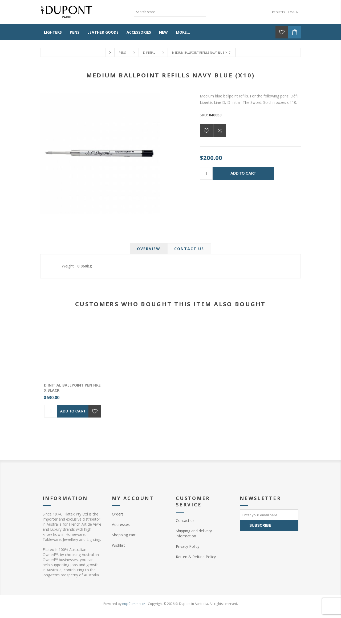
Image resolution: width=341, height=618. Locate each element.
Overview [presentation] (148, 248)
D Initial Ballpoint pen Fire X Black (72, 388)
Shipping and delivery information (194, 533)
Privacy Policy (187, 546)
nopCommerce (133, 603)
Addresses (121, 524)
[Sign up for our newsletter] (269, 514)
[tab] (149, 248)
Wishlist (118, 545)
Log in (293, 12)
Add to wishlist (206, 130)
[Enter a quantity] (206, 173)
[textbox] (166, 11)
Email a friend (219, 130)
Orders (118, 514)
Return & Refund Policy (196, 556)
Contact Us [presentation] (189, 248)
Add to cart (243, 173)
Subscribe (260, 525)
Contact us (185, 520)
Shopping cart (124, 534)
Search (202, 11)
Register (279, 12)
